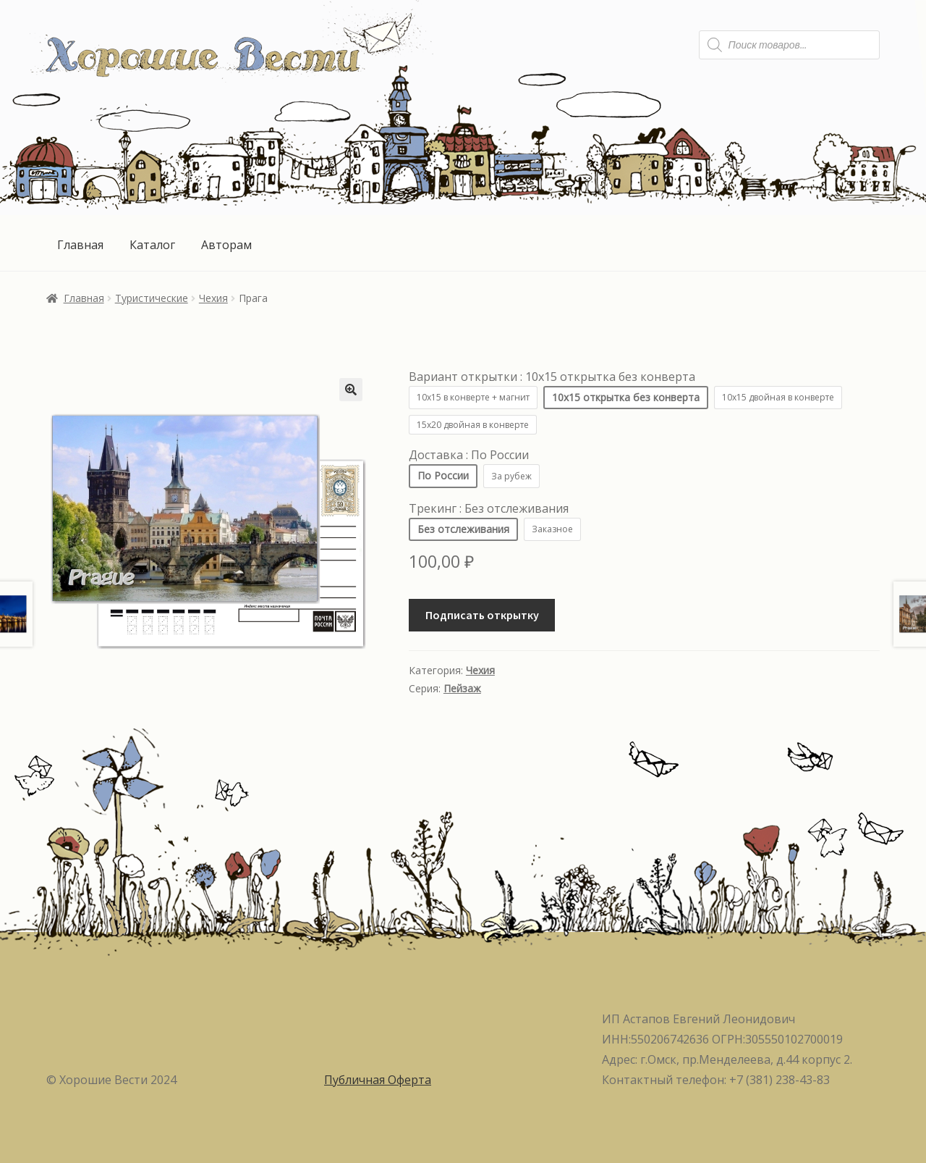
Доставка (469, 455)
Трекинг (489, 508)
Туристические (151, 298)
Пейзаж (462, 688)
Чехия (213, 298)
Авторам (226, 245)
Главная (80, 245)
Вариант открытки (552, 377)
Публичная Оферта (377, 1080)
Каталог (152, 245)
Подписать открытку (482, 615)
